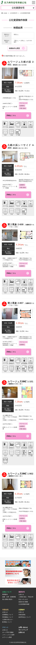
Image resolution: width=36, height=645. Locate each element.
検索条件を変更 (14, 48)
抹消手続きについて (25, 617)
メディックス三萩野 (8, 635)
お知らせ (21, 594)
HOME (4, 13)
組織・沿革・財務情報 (9, 597)
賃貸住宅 (22, 592)
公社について (7, 592)
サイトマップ (23, 630)
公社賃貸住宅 (18, 8)
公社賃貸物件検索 (24, 604)
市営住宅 (5, 609)
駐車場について (7, 622)
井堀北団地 (22, 614)
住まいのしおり (23, 599)
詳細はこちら (11, 115)
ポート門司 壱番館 (7, 632)
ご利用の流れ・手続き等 (26, 597)
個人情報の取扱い (7, 599)
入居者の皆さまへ (7, 619)
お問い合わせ (23, 627)
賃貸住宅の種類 (23, 602)
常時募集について (7, 617)
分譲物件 (22, 609)
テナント (5, 627)
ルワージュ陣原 (7, 637)
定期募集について (7, 614)
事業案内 (5, 594)
